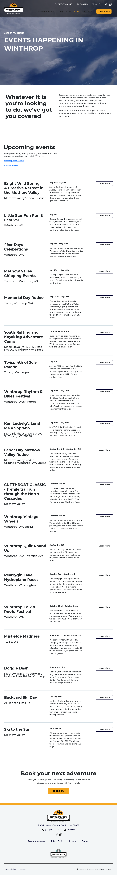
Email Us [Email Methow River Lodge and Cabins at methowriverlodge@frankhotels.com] (69, 830)
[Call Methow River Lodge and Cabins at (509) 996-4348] (65, 4)
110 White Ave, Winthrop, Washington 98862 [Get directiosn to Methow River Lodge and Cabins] (58, 825)
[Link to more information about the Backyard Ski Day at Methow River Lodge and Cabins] (104, 697)
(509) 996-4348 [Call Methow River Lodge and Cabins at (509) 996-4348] (50, 830)
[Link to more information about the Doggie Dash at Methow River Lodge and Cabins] (104, 668)
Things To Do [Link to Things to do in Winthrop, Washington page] (64, 11)
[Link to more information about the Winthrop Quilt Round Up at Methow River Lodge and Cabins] (104, 546)
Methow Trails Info (12, 165)
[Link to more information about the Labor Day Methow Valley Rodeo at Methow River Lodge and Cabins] (104, 450)
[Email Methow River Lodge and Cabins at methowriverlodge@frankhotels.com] (83, 4)
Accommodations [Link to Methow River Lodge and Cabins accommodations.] (36, 841)
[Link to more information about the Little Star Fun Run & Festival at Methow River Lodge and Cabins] (104, 215)
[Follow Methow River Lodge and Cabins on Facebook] (106, 4)
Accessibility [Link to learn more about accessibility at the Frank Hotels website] (10, 869)
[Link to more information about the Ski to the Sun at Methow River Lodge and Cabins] (104, 729)
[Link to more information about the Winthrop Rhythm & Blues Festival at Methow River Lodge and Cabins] (104, 391)
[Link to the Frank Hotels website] (58, 853)
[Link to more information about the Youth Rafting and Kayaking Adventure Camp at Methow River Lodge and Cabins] (104, 332)
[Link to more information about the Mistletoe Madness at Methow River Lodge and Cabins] (104, 636)
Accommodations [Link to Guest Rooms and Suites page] (46, 11)
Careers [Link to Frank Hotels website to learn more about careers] (23, 869)
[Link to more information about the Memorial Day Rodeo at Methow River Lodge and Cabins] (104, 297)
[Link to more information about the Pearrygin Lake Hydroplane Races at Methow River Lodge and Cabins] (104, 575)
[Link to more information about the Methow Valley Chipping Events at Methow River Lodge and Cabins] (104, 271)
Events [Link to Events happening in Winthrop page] (77, 11)
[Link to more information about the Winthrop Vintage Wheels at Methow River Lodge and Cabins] (104, 516)
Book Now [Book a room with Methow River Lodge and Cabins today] (104, 11)
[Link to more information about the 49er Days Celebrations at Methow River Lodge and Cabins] (104, 244)
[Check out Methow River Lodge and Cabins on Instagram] (110, 4)
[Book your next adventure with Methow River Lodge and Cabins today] (58, 791)
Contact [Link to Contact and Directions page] (88, 11)
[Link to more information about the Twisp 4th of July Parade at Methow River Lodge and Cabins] (104, 362)
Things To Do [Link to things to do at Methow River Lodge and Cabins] (57, 841)
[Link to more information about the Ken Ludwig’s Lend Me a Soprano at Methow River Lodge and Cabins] (104, 423)
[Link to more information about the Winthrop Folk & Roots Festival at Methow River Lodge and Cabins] (104, 607)
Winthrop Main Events (14, 161)
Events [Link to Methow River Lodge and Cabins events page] (72, 841)
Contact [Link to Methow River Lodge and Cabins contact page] (85, 841)
